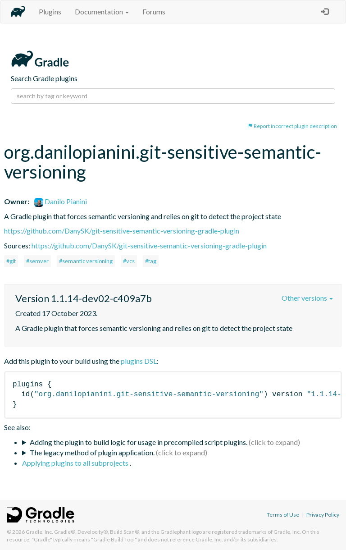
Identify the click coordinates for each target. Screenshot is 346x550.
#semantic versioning (86, 261)
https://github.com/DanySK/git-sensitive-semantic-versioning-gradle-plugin (121, 230)
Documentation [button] (102, 11)
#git (11, 261)
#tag (150, 261)
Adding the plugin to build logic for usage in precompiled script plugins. (138, 442)
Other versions (307, 297)
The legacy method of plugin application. (92, 452)
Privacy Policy (322, 514)
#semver (37, 261)
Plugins (50, 11)
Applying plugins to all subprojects (76, 462)
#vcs (129, 261)
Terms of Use (283, 514)
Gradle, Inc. (39, 531)
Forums (153, 11)
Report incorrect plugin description (292, 126)
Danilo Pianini (60, 201)
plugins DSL (139, 361)
